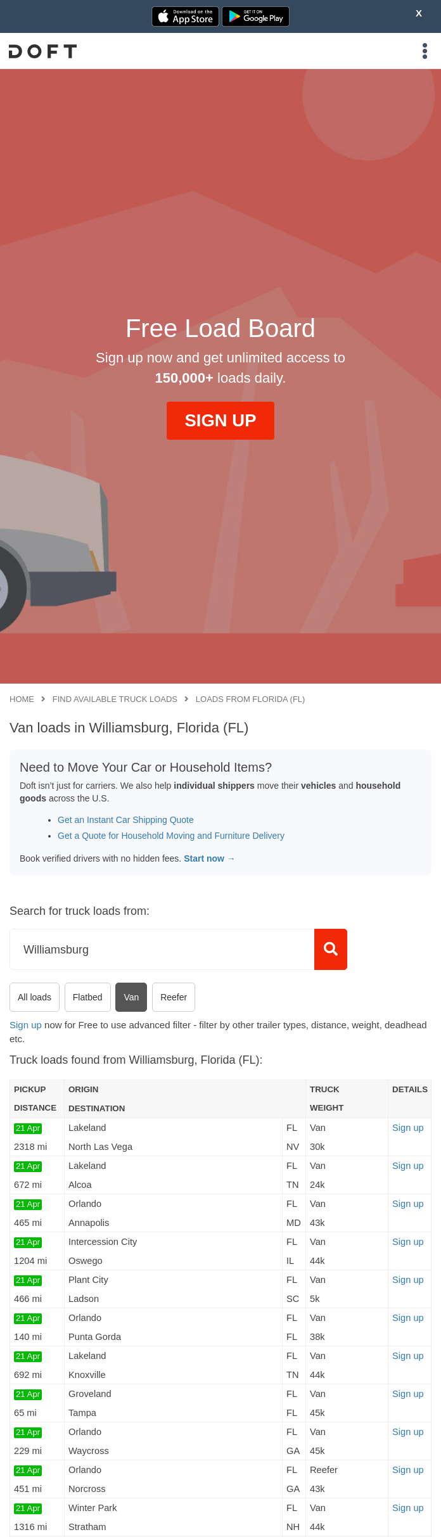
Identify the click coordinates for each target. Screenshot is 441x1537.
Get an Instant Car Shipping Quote (126, 820)
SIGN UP (220, 420)
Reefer (173, 997)
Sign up (26, 1024)
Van (131, 997)
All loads (34, 997)
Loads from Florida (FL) (250, 699)
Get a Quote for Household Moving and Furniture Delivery (171, 836)
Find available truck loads (115, 699)
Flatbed (88, 997)
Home (22, 699)
